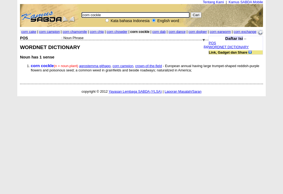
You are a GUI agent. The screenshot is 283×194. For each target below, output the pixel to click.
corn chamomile (75, 32)
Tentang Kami (213, 2)
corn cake (28, 32)
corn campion (49, 32)
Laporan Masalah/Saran (182, 91)
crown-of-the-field (148, 66)
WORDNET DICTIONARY (229, 47)
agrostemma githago (95, 66)
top (206, 46)
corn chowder (117, 32)
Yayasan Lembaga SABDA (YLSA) (135, 91)
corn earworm (220, 32)
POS (212, 43)
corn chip (97, 32)
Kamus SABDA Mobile (246, 2)
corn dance (177, 32)
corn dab (159, 32)
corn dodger (197, 32)
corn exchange (245, 32)
